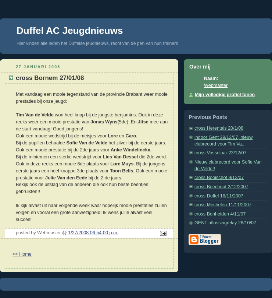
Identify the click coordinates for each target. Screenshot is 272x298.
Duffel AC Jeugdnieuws (70, 30)
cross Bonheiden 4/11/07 (220, 214)
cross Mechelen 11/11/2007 (222, 204)
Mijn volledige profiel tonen (225, 94)
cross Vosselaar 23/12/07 (220, 152)
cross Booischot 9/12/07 (219, 177)
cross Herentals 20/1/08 (218, 128)
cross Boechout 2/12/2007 (221, 186)
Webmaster (216, 85)
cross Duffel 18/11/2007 (218, 196)
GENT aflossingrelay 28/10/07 (225, 222)
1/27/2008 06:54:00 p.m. (93, 232)
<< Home (22, 254)
